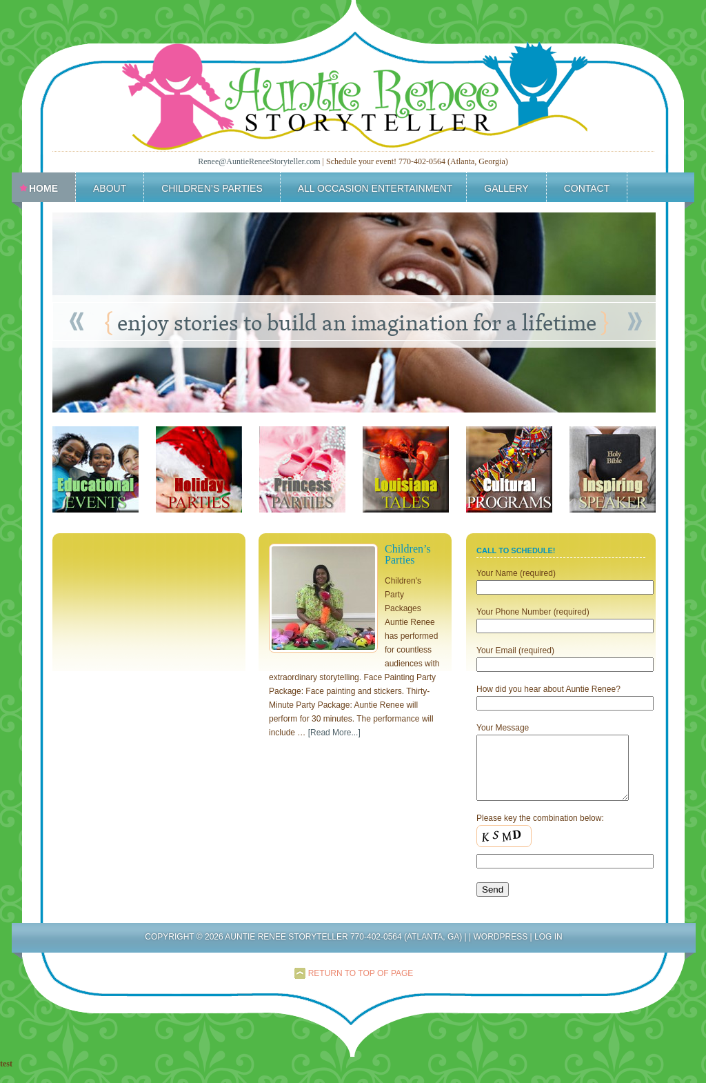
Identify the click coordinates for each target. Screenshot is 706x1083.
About (109, 188)
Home (43, 188)
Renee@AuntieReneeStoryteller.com (259, 161)
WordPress (500, 949)
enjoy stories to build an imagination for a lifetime (356, 322)
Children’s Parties (212, 188)
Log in (548, 949)
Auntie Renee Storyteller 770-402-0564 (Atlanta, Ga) (353, 86)
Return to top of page (361, 986)
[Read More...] (334, 732)
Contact (587, 188)
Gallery (506, 188)
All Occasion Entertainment (372, 190)
